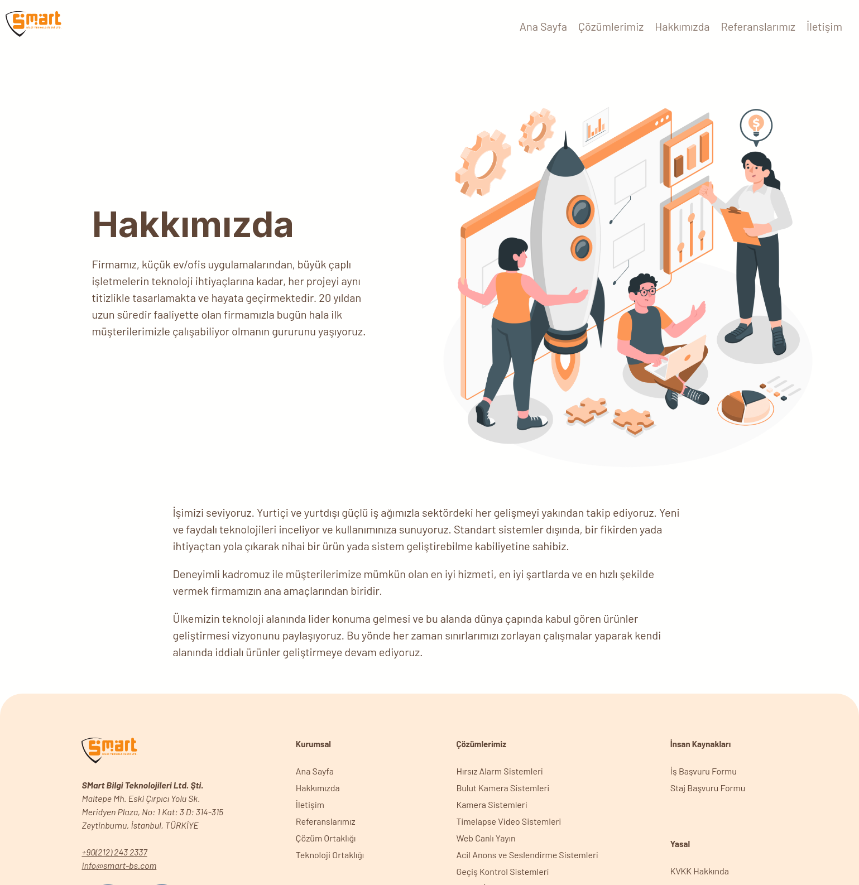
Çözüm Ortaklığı (326, 838)
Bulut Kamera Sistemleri (502, 787)
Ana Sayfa (543, 26)
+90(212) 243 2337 (114, 851)
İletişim (824, 26)
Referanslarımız (758, 26)
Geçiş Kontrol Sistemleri (502, 871)
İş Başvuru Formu (703, 771)
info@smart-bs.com (118, 865)
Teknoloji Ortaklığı (330, 854)
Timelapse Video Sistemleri (508, 821)
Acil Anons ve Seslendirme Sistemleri (527, 854)
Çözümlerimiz (611, 26)
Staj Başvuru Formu (707, 787)
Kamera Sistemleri (491, 804)
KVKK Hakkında (699, 870)
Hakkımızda (682, 26)
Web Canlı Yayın (485, 838)
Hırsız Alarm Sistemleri (499, 771)
